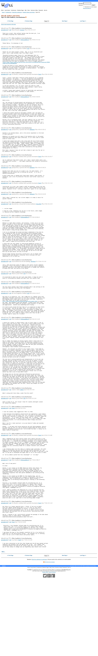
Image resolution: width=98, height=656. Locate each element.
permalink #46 (4, 495)
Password (41, 10)
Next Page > (65, 21)
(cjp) (28, 50)
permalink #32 (4, 175)
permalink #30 (4, 106)
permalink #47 (4, 524)
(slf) (24, 308)
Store (28, 10)
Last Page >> (83, 21)
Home (2, 10)
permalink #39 (4, 308)
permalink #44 (4, 453)
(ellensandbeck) (25, 40)
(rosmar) (22, 30)
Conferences (13, 10)
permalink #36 (4, 228)
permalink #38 (4, 295)
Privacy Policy (45, 650)
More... (3, 629)
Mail (25, 10)
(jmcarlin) (38, 228)
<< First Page (10, 21)
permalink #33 (4, 187)
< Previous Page (28, 21)
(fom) (13, 464)
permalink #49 (4, 596)
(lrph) (19, 616)
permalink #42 (4, 360)
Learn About (7, 10)
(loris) (39, 80)
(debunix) (32, 144)
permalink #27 (4, 40)
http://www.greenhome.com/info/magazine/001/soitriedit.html (20, 339)
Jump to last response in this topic (8, 24)
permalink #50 (4, 616)
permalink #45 (4, 464)
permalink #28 (4, 50)
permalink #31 (4, 144)
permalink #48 (4, 574)
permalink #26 (4, 30)
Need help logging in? (87, 8)
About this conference (17, 12)
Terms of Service (52, 650)
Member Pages (20, 10)
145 (10, 30)
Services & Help (34, 10)
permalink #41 (4, 330)
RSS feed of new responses (50, 640)
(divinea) (33, 295)
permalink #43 (4, 443)
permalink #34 (4, 205)
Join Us (45, 10)
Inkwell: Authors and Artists (29, 12)
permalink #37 (4, 243)
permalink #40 (4, 319)
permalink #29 (4, 80)
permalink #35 (4, 217)
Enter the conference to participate (39, 637)
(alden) (22, 443)
